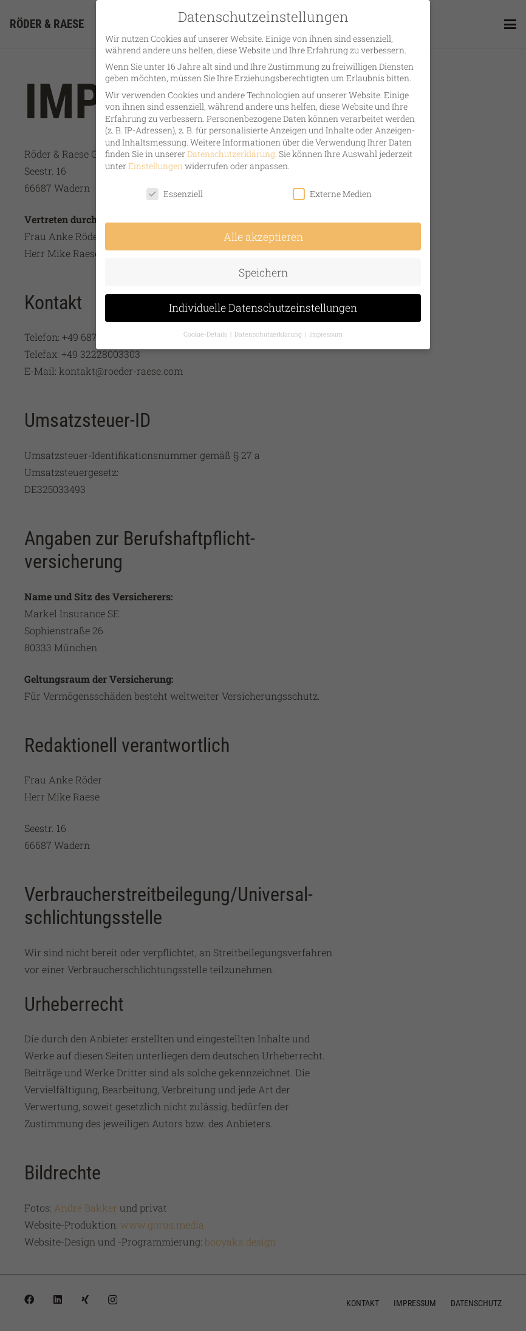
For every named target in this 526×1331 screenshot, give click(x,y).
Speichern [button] (263, 268)
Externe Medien (332, 189)
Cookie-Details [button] (206, 330)
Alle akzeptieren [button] (263, 232)
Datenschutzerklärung (231, 149)
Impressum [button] (326, 330)
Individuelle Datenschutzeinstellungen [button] (263, 303)
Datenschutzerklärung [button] (269, 330)
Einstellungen (155, 161)
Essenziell (174, 189)
